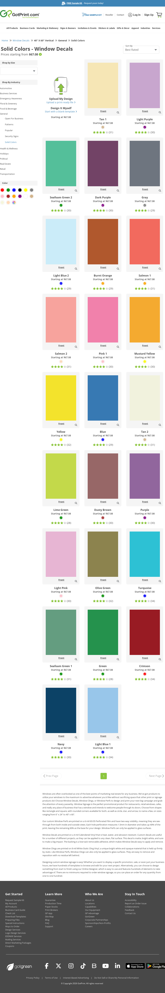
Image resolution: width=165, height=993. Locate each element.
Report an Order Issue (135, 903)
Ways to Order (12, 926)
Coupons (9, 946)
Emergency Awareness (11, 98)
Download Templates (15, 916)
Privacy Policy (32, 977)
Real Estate (5, 163)
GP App (48, 913)
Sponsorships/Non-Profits (98, 923)
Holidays (4, 153)
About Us (89, 900)
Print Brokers (51, 909)
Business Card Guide (15, 909)
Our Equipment (92, 909)
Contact (120, 15)
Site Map (49, 916)
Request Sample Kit (14, 900)
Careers (88, 926)
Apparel (135, 28)
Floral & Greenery (8, 103)
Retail (2, 168)
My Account (11, 903)
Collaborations (132, 906)
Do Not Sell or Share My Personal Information (116, 977)
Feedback (129, 909)
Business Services (8, 93)
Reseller (109, 15)
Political (4, 158)
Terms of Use (51, 977)
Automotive (6, 88)
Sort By (129, 45)
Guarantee (50, 900)
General (4, 113)
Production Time (53, 903)
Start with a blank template (61, 111)
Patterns (9, 124)
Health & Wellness (9, 148)
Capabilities (90, 906)
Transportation (7, 173)
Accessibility (131, 900)
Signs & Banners (68, 28)
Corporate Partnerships (96, 919)
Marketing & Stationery (47, 28)
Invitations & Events (87, 28)
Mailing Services (13, 939)
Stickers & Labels (106, 28)
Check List (10, 913)
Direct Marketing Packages (18, 942)
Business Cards (27, 28)
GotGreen (90, 916)
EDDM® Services (13, 936)
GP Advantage (92, 913)
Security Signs (11, 136)
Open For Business (14, 118)
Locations (90, 903)
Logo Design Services (15, 932)
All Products (12, 28)
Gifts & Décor (123, 28)
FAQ (47, 923)
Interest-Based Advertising (76, 977)
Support (49, 926)
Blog (47, 919)
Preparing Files (12, 919)
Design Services (12, 929)
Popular (9, 130)
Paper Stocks (51, 906)
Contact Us (130, 913)
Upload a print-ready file (61, 102)
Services (156, 28)
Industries (145, 28)
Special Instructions (14, 923)
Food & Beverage (8, 108)
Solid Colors (10, 142)
